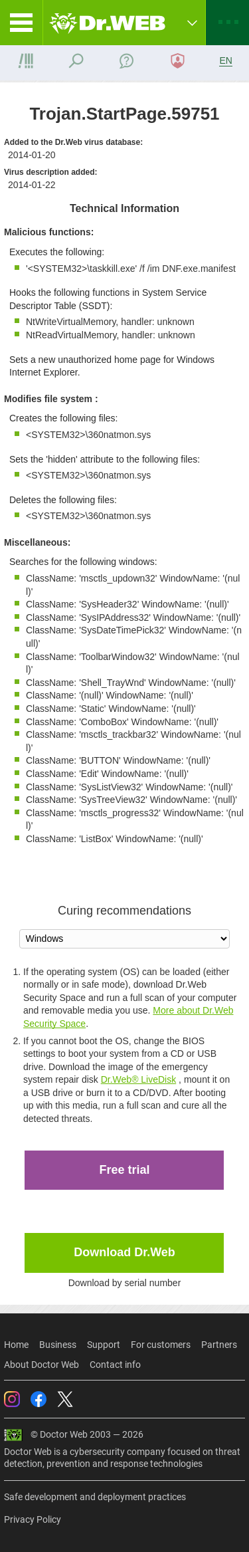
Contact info (115, 1364)
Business (57, 1344)
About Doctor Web (41, 1364)
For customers (161, 1344)
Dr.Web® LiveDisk (139, 1079)
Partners (219, 1344)
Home (16, 1344)
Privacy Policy (32, 1519)
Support (103, 1344)
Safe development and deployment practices (95, 1497)
